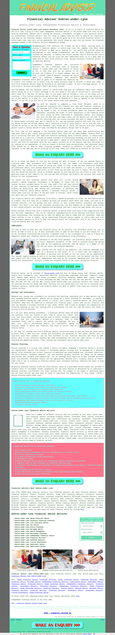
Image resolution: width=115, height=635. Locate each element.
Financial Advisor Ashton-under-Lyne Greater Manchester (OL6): (38, 29)
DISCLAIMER (99, 14)
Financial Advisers (48, 586)
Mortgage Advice (33, 582)
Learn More (87, 634)
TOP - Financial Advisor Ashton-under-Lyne (29, 603)
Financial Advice (18, 584)
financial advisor (93, 38)
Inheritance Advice (78, 582)
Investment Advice (95, 582)
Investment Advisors (28, 586)
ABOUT (85, 14)
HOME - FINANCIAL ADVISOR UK (57, 613)
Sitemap (13, 619)
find (17, 492)
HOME (75, 14)
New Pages (19, 619)
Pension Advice (67, 588)
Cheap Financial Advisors (30, 588)
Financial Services (48, 579)
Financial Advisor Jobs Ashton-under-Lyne (28, 576)
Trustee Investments (19, 592)
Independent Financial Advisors (55, 582)
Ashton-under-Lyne (51, 273)
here (82, 509)
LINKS (80, 14)
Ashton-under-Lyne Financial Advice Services (39, 514)
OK (94, 634)
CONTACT (91, 14)
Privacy (102, 619)
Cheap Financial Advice (27, 579)
